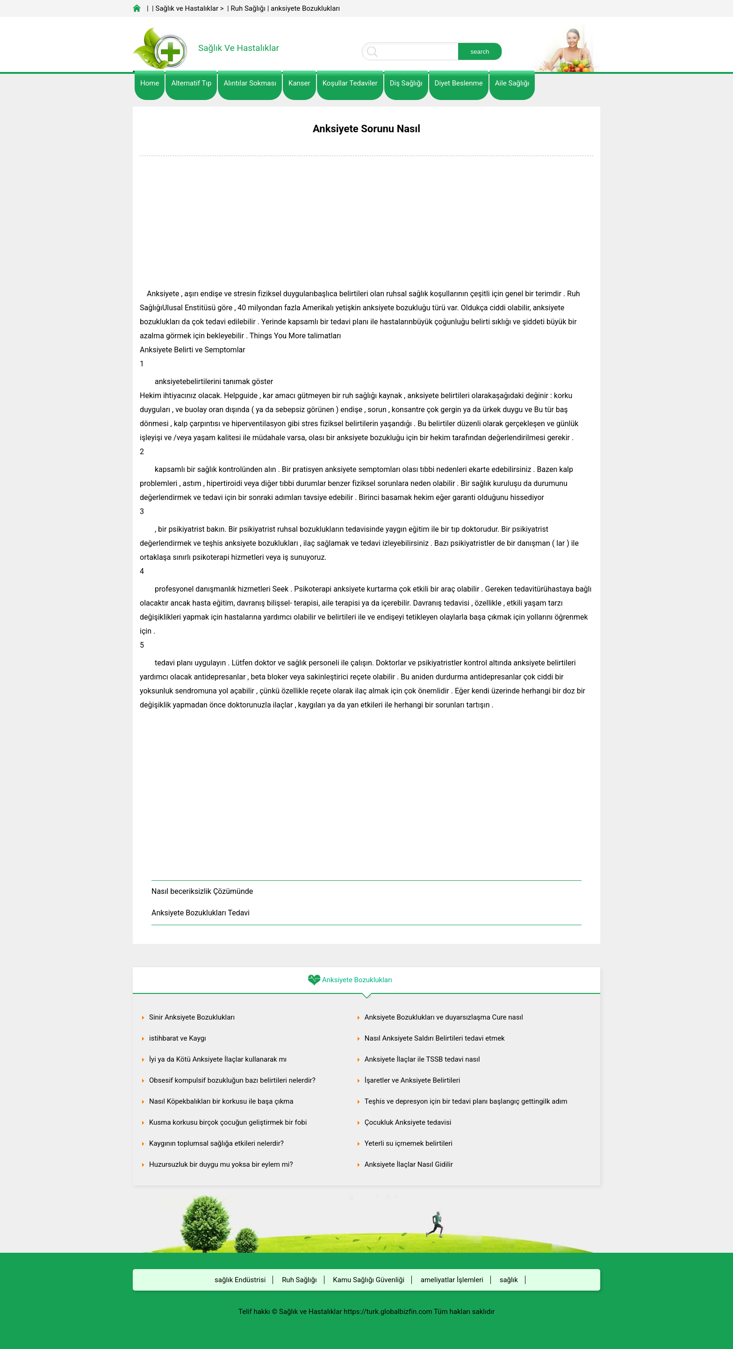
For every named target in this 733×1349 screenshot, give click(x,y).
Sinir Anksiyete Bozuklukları (192, 1017)
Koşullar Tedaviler (350, 83)
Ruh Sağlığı (247, 8)
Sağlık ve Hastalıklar (187, 8)
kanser (299, 83)
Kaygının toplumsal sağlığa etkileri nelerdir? (216, 1143)
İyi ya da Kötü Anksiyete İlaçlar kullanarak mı (218, 1059)
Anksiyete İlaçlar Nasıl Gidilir (409, 1164)
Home (149, 83)
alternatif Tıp (191, 83)
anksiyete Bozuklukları (305, 8)
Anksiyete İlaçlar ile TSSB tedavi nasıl (422, 1059)
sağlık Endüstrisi (240, 1280)
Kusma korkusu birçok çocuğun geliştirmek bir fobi (228, 1122)
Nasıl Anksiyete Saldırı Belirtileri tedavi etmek (435, 1038)
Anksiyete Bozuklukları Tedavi (200, 912)
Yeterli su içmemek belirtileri (409, 1143)
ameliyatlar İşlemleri (452, 1280)
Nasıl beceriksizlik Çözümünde (202, 891)
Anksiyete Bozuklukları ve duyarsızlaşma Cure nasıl (444, 1017)
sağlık (509, 1280)
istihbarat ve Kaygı (177, 1038)
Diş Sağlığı (406, 83)
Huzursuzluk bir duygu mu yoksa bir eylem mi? (221, 1164)
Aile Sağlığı (512, 83)
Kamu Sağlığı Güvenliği (368, 1280)
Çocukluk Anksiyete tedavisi (408, 1122)
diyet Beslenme (459, 83)
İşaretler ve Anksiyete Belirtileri (412, 1080)
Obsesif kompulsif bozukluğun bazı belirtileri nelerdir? (232, 1080)
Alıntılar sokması (249, 83)
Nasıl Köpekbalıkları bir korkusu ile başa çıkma (221, 1101)
